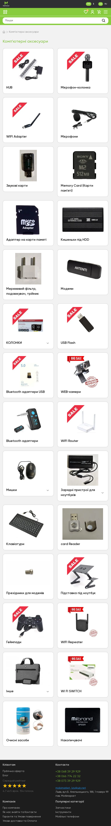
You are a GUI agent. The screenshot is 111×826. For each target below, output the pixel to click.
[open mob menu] (105, 12)
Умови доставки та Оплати (20, 821)
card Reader (70, 544)
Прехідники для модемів (25, 593)
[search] (103, 20)
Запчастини (63, 808)
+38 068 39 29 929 (68, 771)
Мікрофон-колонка (75, 87)
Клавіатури (15, 544)
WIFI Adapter (16, 136)
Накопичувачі (71, 740)
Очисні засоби (17, 740)
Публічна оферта (13, 771)
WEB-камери (71, 392)
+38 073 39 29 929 (68, 780)
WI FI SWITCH (71, 691)
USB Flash (68, 343)
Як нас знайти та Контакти (20, 812)
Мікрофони (69, 136)
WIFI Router (69, 441)
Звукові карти (17, 185)
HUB (9, 87)
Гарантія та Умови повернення (22, 816)
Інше (10, 691)
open (47, 342)
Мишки (11, 490)
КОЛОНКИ (14, 343)
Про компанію (11, 808)
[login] (92, 12)
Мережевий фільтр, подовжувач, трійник (22, 291)
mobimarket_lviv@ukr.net (71, 788)
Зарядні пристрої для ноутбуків (78, 493)
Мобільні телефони (67, 816)
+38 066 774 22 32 (68, 776)
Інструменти (63, 812)
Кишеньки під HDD (75, 240)
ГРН (88, 4)
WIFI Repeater (72, 642)
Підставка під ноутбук (78, 593)
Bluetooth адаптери (22, 441)
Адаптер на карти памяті (26, 240)
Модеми (67, 289)
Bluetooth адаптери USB (25, 392)
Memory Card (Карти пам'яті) (77, 188)
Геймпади (13, 642)
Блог (5, 775)
